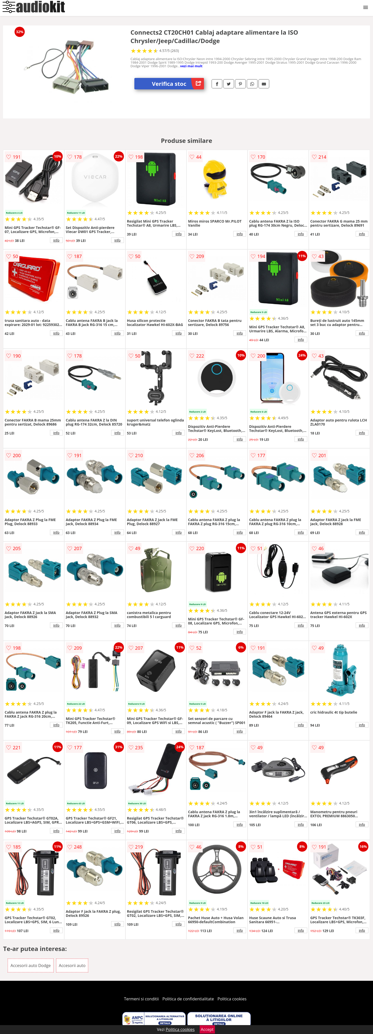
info (56, 240)
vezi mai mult (191, 66)
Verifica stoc (178, 83)
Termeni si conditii (141, 999)
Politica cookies (232, 999)
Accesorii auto (72, 965)
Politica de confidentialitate (188, 999)
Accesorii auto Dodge (30, 965)
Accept (207, 1029)
